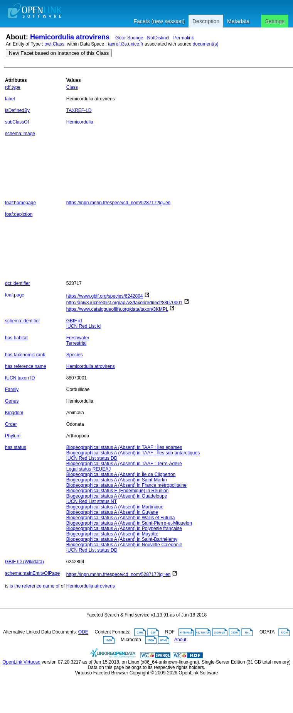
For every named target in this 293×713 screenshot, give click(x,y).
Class (72, 87)
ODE (83, 632)
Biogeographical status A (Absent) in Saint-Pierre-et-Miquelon (129, 523)
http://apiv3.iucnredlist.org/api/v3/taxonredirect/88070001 (124, 302)
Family (12, 389)
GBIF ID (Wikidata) (24, 561)
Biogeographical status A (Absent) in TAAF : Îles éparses (124, 447)
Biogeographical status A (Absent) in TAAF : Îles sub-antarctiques (133, 453)
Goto (120, 38)
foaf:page (14, 295)
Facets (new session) (159, 21)
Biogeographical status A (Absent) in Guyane (112, 512)
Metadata (238, 21)
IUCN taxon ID (20, 378)
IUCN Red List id (83, 326)
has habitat (16, 337)
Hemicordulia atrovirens (69, 37)
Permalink (183, 38)
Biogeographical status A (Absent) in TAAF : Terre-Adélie (124, 463)
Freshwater (77, 337)
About (180, 640)
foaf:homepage (20, 202)
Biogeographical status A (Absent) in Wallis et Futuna (120, 517)
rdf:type (12, 87)
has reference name (25, 366)
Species (74, 354)
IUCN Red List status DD (92, 458)
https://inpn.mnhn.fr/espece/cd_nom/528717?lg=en (118, 202)
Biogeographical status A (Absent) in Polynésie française (124, 528)
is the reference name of (34, 586)
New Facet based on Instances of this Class (59, 53)
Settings (275, 21)
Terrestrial (76, 343)
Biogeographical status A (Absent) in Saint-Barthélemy (121, 539)
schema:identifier (22, 320)
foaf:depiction (18, 214)
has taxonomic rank (25, 354)
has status (15, 447)
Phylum (12, 436)
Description (205, 21)
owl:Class (54, 44)
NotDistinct (158, 38)
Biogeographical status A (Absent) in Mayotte (112, 534)
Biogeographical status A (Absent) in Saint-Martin (116, 480)
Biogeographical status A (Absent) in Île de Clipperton (121, 474)
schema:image (20, 133)
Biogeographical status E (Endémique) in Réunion (117, 490)
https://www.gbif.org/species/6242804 (104, 296)
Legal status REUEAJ (88, 469)
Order (11, 424)
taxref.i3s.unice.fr (125, 44)
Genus (12, 401)
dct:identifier (17, 283)
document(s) (206, 44)
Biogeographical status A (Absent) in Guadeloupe (116, 496)
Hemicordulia (79, 122)
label (10, 99)
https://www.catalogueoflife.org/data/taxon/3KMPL (117, 309)
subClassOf (17, 122)
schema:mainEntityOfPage (32, 573)
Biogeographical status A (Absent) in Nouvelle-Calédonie (124, 544)
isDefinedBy (17, 110)
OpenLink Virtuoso (21, 662)
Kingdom (14, 412)
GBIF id (74, 320)
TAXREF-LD (79, 110)
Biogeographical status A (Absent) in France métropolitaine (126, 485)
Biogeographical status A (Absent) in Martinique (114, 507)
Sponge (135, 38)
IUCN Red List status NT (91, 501)
